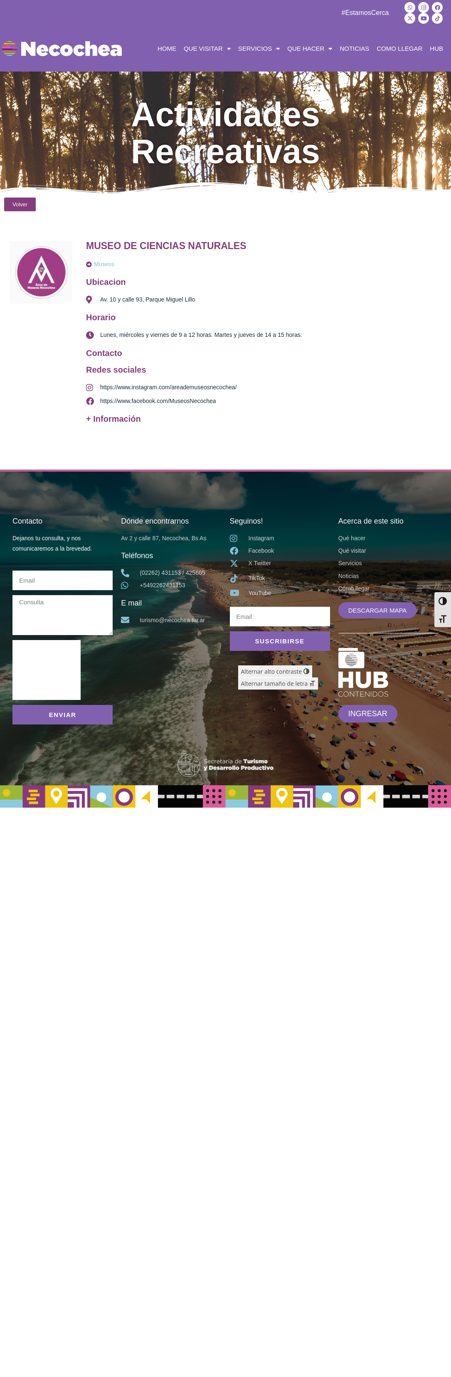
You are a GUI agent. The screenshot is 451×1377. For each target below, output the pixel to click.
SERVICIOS (259, 48)
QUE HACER (309, 48)
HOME (167, 48)
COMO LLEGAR (399, 48)
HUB (436, 48)
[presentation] (46, 670)
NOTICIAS (354, 48)
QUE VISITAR (207, 48)
